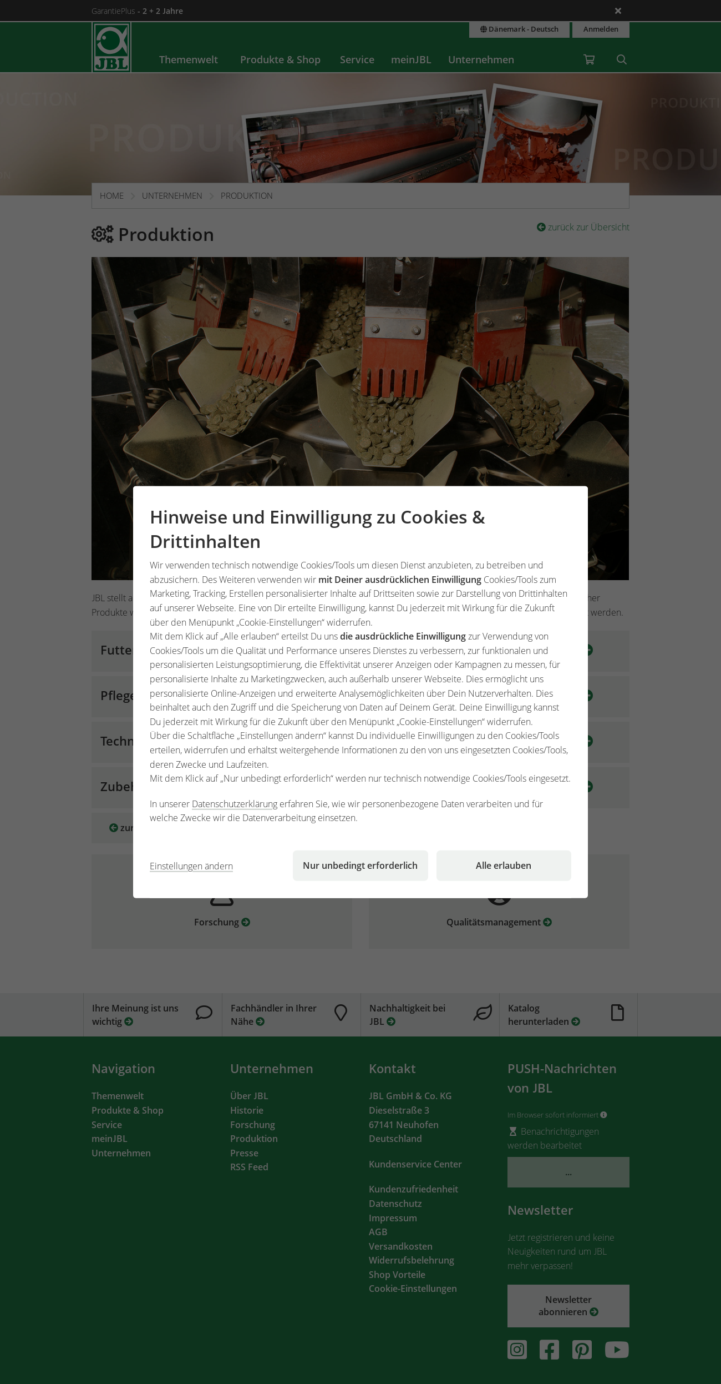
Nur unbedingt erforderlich (360, 865)
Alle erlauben (503, 865)
